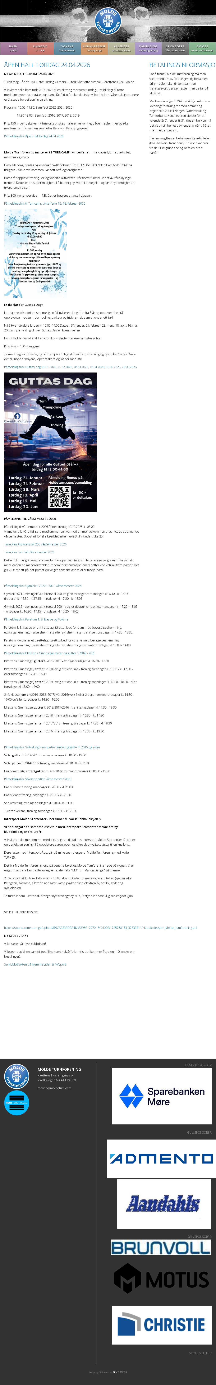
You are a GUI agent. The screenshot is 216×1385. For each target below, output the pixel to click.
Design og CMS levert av (108, 1372)
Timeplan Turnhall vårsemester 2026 (29, 552)
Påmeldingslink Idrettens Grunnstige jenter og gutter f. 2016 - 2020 (49, 653)
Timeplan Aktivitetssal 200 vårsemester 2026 (35, 544)
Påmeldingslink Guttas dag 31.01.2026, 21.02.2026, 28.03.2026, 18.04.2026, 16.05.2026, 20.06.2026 (70, 367)
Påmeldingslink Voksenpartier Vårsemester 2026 (37, 779)
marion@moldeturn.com (54, 1088)
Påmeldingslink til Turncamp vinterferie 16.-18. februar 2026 (44, 203)
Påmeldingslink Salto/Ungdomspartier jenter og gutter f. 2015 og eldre (52, 747)
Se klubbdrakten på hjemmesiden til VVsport (35, 964)
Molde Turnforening (108, 21)
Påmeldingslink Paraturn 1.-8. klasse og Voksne (36, 619)
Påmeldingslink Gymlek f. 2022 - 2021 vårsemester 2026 (42, 586)
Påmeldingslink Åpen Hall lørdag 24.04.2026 (33, 136)
